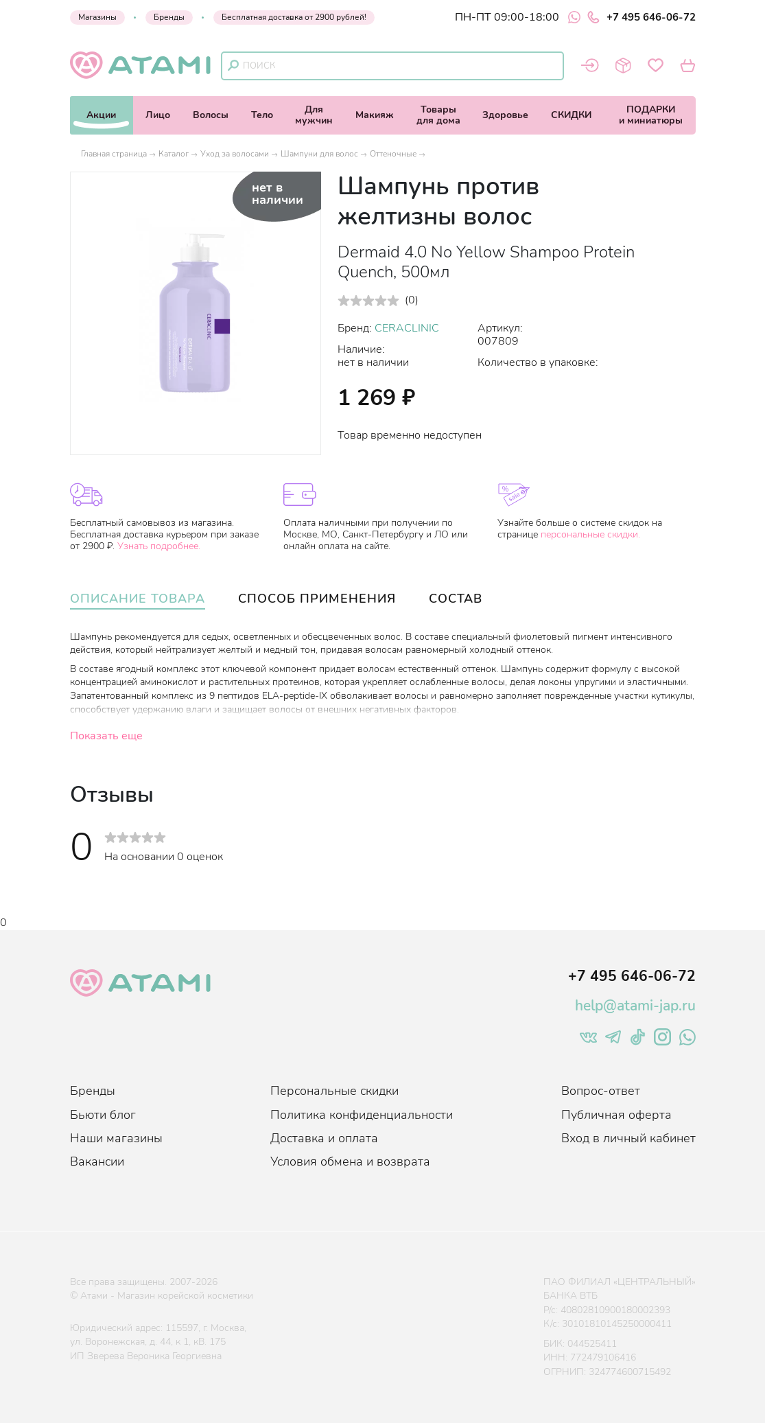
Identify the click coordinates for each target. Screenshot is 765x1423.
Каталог (173, 153)
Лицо (157, 115)
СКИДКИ (571, 115)
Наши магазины (116, 1138)
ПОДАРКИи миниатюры (651, 115)
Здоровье (505, 115)
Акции (101, 115)
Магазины (97, 17)
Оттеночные (393, 153)
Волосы (210, 115)
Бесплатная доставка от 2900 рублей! (294, 17)
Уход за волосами (234, 153)
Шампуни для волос (319, 153)
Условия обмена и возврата (350, 1161)
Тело (262, 115)
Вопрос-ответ (600, 1091)
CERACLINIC (407, 328)
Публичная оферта (616, 1115)
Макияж (374, 115)
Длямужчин (314, 115)
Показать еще (106, 735)
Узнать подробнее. (158, 546)
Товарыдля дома (438, 115)
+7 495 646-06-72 (641, 17)
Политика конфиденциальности (361, 1115)
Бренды (169, 17)
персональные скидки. (590, 534)
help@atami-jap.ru (635, 1005)
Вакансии (97, 1161)
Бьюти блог (103, 1115)
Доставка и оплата (324, 1138)
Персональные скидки (334, 1091)
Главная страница (114, 153)
